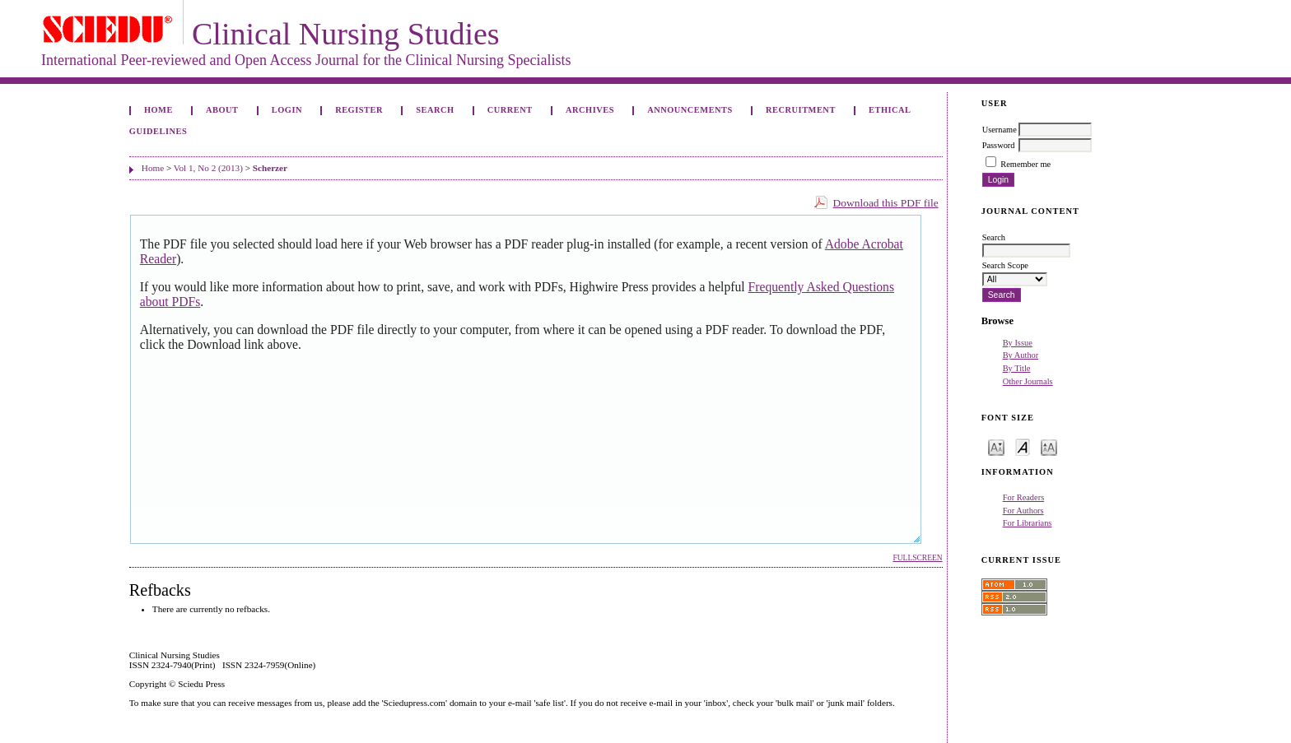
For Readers (1024, 497)
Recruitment (801, 109)
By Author (1021, 355)
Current (510, 109)
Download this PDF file (886, 203)
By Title (1017, 368)
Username (999, 129)
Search (435, 109)
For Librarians (1027, 522)
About (222, 109)
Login (287, 109)
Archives (590, 109)
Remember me (1025, 164)
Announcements (690, 109)
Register (359, 109)
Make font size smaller (996, 446)
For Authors (1023, 510)
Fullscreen (917, 558)
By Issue (1017, 342)
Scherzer (270, 168)
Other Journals (1028, 381)
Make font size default (1022, 446)
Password (998, 145)
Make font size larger (1049, 446)
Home (158, 109)
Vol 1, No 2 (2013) (208, 168)
